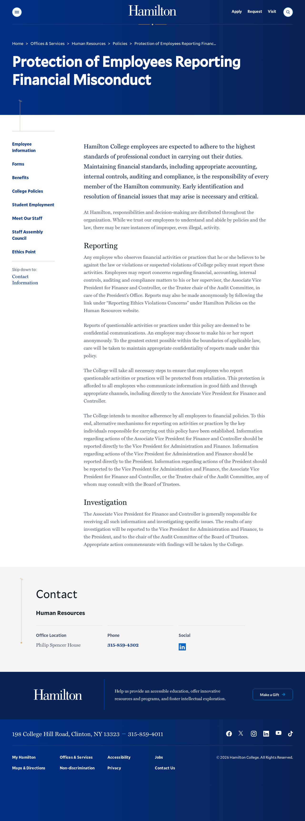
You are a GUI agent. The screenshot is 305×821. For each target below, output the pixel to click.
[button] (17, 12)
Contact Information (25, 279)
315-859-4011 (145, 733)
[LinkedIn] (182, 647)
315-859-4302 (123, 644)
